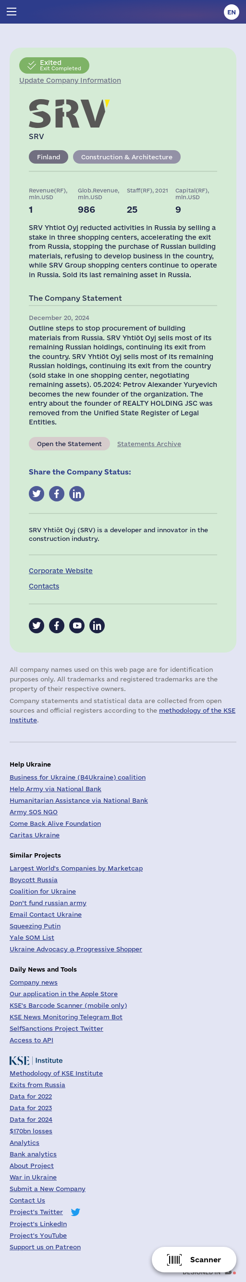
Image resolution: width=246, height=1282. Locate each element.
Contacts (44, 586)
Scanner (205, 1260)
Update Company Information (70, 80)
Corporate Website (61, 571)
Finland (48, 157)
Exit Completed (60, 65)
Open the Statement (69, 443)
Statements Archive (149, 443)
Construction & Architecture (126, 157)
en (231, 12)
